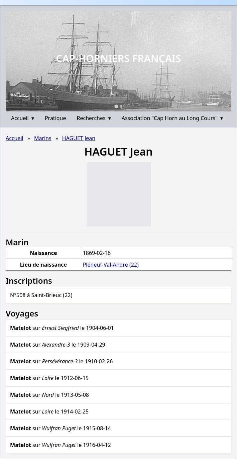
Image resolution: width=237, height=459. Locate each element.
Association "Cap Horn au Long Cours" (172, 118)
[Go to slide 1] (116, 106)
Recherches (94, 118)
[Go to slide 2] (121, 106)
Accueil (22, 118)
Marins (42, 138)
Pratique (55, 118)
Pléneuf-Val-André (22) (111, 264)
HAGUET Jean (78, 138)
